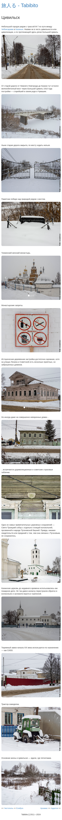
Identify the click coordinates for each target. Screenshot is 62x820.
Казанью (19, 29)
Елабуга (19, 808)
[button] (5, 278)
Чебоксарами (7, 29)
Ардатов (54, 808)
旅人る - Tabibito (19, 5)
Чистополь (8, 808)
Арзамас (44, 808)
